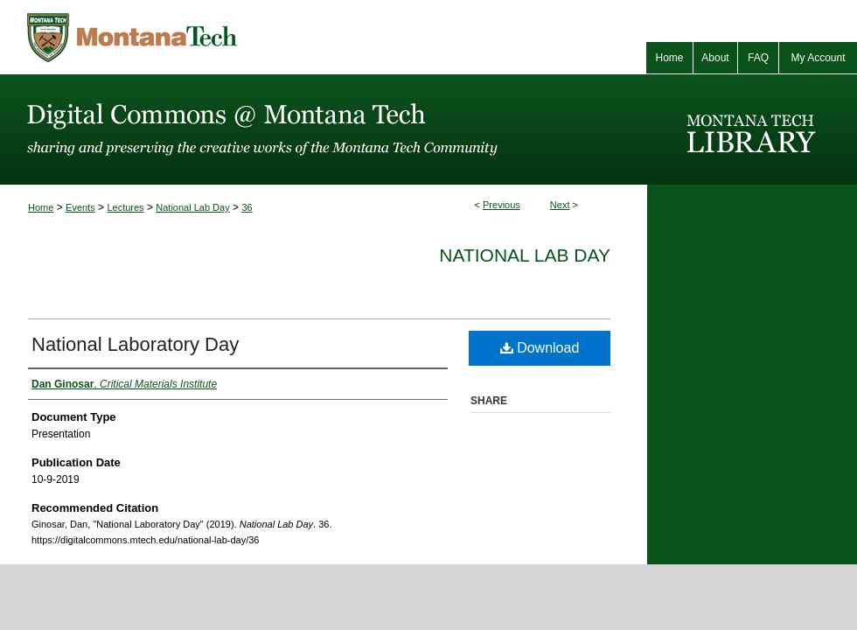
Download (540, 347)
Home (40, 207)
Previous (501, 205)
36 (246, 207)
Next (560, 205)
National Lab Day (192, 207)
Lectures (125, 207)
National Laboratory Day (135, 344)
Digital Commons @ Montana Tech (323, 129)
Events (80, 207)
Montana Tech (210, 37)
